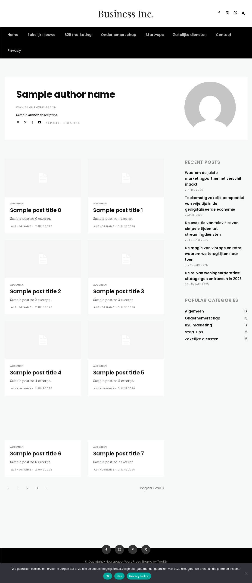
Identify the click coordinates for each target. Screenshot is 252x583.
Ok (107, 576)
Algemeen (17, 204)
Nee (119, 576)
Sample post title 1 (118, 210)
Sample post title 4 (35, 372)
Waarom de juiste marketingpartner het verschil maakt (213, 178)
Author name (21, 226)
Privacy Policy (139, 576)
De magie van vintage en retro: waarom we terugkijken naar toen (213, 253)
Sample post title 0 (35, 210)
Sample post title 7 (118, 453)
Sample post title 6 (35, 453)
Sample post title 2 (35, 291)
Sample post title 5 (118, 372)
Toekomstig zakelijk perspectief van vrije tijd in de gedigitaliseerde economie (214, 203)
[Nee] (246, 573)
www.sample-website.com (36, 107)
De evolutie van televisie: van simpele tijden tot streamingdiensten (212, 228)
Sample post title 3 (118, 291)
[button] (243, 13)
